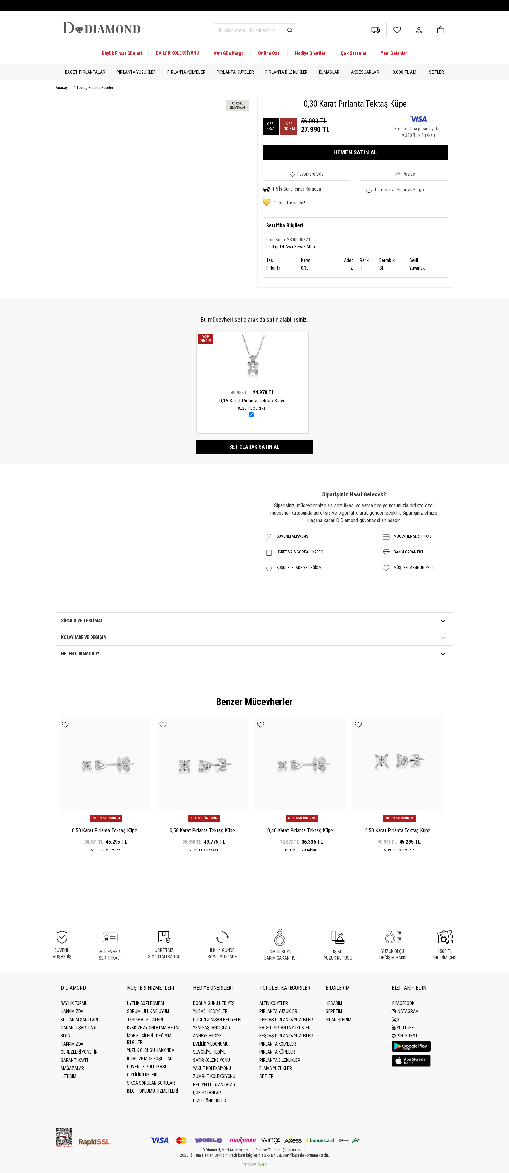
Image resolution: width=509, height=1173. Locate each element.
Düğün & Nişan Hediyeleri (218, 1019)
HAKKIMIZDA (72, 1044)
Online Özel (269, 53)
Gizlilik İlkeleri (142, 1074)
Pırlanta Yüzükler (136, 72)
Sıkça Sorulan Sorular (151, 1083)
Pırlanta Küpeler (235, 72)
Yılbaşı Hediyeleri (211, 1011)
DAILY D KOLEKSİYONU (177, 53)
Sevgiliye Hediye (209, 1052)
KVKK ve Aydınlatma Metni (153, 1027)
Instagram (405, 1011)
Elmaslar (329, 72)
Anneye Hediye (207, 1035)
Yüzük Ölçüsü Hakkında (150, 1050)
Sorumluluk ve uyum (148, 1011)
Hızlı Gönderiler (209, 1100)
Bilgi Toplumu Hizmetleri (152, 1091)
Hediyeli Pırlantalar (214, 1084)
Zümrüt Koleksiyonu (214, 1076)
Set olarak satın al (254, 447)
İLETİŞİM (68, 1076)
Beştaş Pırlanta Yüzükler (286, 1035)
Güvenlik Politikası (146, 1066)
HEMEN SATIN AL (355, 152)
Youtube (403, 1027)
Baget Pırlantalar (85, 72)
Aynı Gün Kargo (229, 53)
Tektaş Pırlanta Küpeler (94, 88)
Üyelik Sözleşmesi (145, 1003)
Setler (436, 72)
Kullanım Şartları (79, 1019)
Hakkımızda (72, 1011)
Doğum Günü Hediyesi (214, 1003)
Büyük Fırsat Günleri (122, 53)
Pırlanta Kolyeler (186, 72)
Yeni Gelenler (394, 53)
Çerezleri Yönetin (79, 1052)
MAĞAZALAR (72, 1068)
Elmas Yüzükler (275, 1068)
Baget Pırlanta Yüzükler (285, 1027)
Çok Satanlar (353, 53)
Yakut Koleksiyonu (212, 1068)
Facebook (403, 1003)
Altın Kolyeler (273, 1003)
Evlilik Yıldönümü (211, 1044)
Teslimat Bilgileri (145, 1019)
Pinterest (405, 1035)
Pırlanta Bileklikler (286, 72)
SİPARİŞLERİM (338, 1019)
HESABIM (334, 1003)
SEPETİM (334, 1011)
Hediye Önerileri (311, 53)
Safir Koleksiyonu (211, 1060)
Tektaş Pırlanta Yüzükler (286, 1019)
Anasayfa (64, 88)
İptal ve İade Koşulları (150, 1058)
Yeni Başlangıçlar (211, 1027)
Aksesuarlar (365, 72)
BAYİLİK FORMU (74, 1003)
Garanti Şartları (78, 1027)
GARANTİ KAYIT (75, 1060)
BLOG (65, 1035)
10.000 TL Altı (404, 72)
